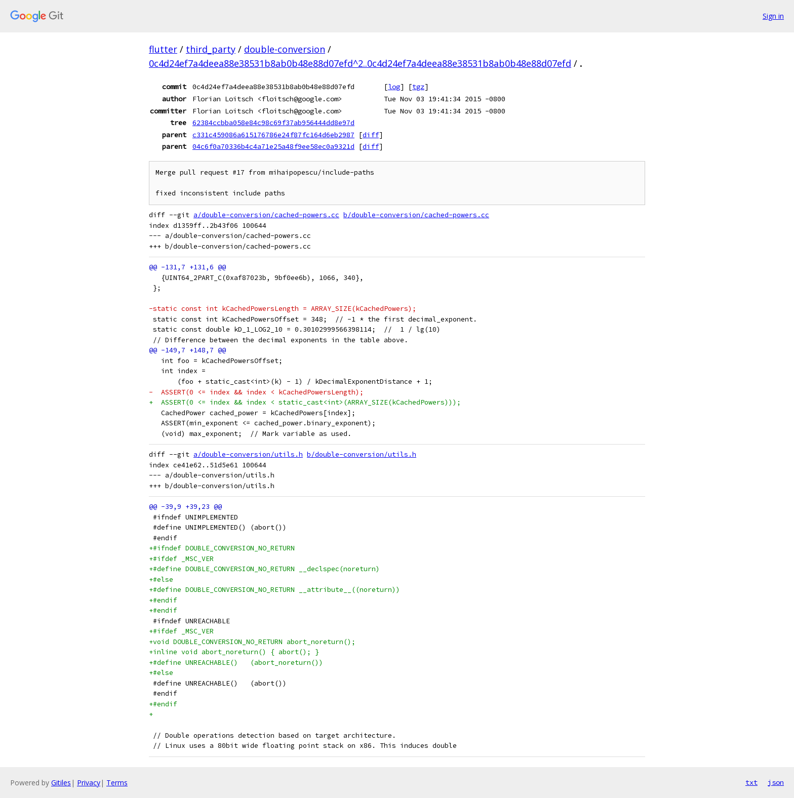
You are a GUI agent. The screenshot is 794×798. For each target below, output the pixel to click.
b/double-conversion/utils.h (361, 454)
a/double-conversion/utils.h (248, 454)
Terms (117, 782)
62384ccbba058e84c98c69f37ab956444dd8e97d (273, 122)
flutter (163, 49)
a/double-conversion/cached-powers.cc (266, 215)
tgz (418, 86)
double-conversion (284, 49)
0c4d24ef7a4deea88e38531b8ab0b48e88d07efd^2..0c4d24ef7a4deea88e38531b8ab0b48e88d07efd (360, 63)
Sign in (773, 16)
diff (371, 134)
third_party (210, 49)
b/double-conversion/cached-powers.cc (416, 215)
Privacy (88, 782)
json (776, 782)
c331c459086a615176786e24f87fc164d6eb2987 (273, 134)
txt (751, 782)
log (394, 86)
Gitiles (61, 782)
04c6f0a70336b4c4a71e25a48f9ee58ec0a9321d (273, 146)
